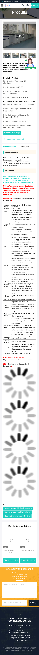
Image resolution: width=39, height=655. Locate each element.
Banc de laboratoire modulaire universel (17, 512)
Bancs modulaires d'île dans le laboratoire (18, 508)
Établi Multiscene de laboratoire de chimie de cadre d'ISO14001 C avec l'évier (28, 552)
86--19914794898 (31, 1)
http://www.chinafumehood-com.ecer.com (17, 360)
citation (34, 5)
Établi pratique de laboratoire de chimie (17, 516)
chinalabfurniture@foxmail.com (11, 1)
